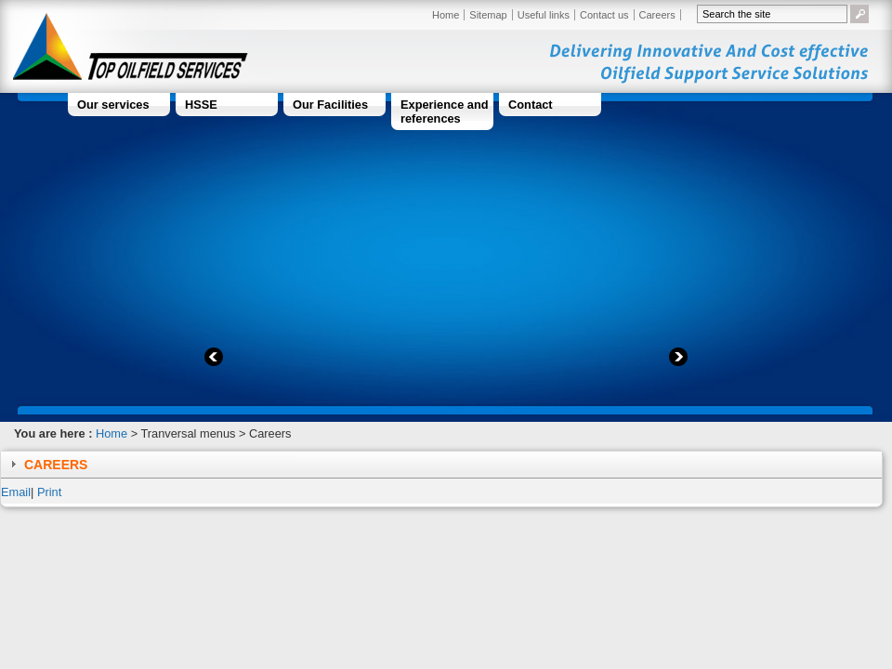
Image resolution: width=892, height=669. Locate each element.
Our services (113, 105)
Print (49, 492)
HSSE (201, 105)
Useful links (544, 14)
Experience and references (444, 111)
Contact (530, 105)
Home (445, 14)
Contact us (604, 14)
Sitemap (487, 14)
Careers (657, 14)
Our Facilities (330, 105)
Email (16, 492)
